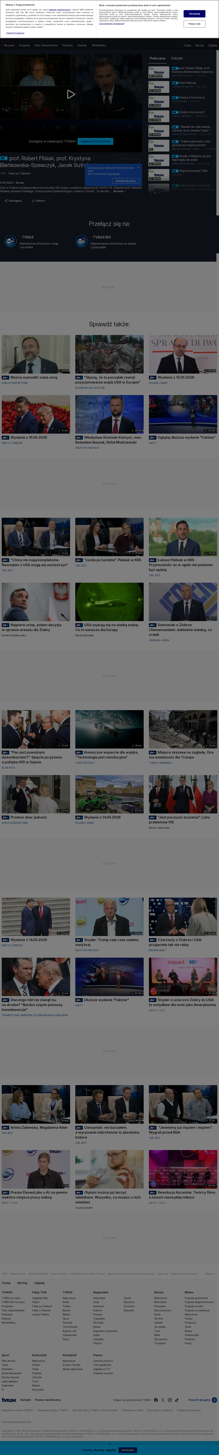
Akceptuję (194, 13)
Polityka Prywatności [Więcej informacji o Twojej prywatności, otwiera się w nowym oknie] (15, 33)
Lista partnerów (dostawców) (111, 24)
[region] (109, 19)
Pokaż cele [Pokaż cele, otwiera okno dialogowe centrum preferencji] (195, 24)
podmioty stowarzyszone (59, 10)
